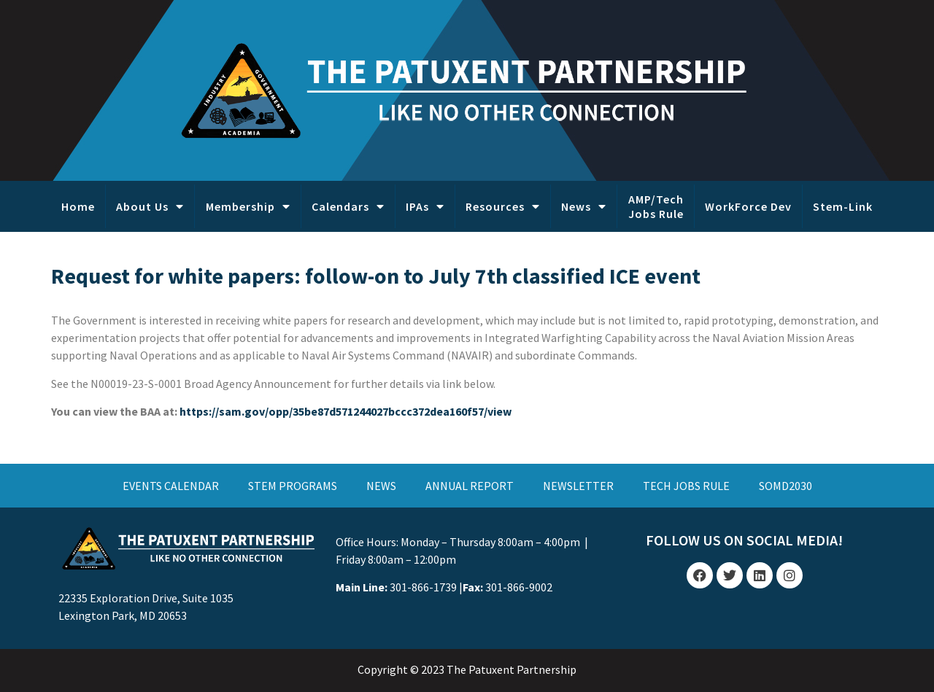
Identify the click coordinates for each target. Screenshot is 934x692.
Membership (248, 206)
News (583, 206)
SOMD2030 (785, 485)
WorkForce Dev (748, 206)
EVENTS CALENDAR (171, 485)
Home (78, 206)
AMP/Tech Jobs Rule (656, 206)
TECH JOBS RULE (686, 485)
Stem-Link (843, 206)
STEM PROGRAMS (292, 485)
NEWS (381, 485)
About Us (150, 206)
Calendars (348, 206)
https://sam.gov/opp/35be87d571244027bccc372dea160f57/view (346, 411)
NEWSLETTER (578, 485)
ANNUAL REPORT (469, 485)
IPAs (425, 206)
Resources (503, 206)
